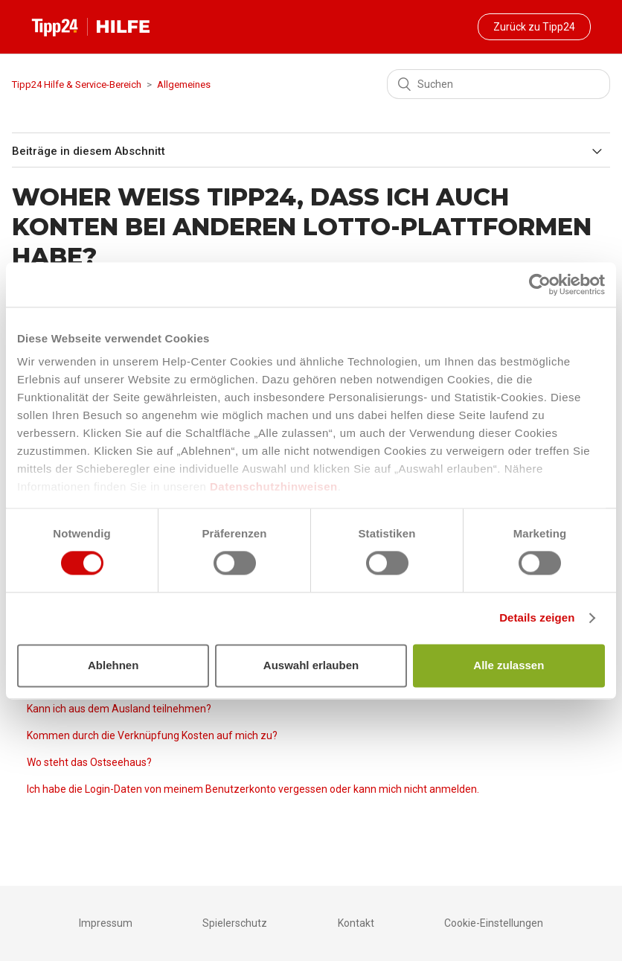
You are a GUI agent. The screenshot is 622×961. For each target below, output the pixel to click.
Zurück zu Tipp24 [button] (534, 27)
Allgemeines (184, 84)
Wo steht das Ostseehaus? (89, 762)
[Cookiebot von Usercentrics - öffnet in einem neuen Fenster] (540, 284)
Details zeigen (536, 618)
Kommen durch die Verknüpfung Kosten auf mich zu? (152, 735)
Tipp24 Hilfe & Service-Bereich (76, 84)
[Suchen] (498, 84)
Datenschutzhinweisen (274, 486)
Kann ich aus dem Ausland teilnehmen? (119, 709)
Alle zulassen (508, 665)
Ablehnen (113, 665)
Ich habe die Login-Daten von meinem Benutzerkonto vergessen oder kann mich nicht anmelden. (253, 789)
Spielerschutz (234, 923)
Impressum (105, 923)
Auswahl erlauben (311, 665)
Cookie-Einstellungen (493, 923)
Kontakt (356, 923)
